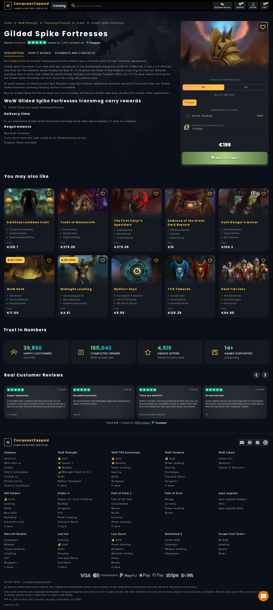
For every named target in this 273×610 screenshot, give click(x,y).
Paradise (63, 553)
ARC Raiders (12, 493)
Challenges (172, 472)
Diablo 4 (63, 493)
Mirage (169, 499)
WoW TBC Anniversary (126, 452)
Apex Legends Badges (232, 499)
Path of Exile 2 (121, 493)
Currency (117, 517)
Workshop (10, 517)
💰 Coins (9, 499)
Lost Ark (63, 534)
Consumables (119, 503)
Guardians (64, 562)
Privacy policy (13, 481)
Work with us (12, 463)
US (246, 87)
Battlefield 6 (173, 534)
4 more (115, 485)
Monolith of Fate (122, 553)
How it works (39, 53)
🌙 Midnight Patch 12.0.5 (74, 472)
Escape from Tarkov (232, 534)
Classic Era (226, 458)
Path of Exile (174, 493)
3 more (62, 526)
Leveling (9, 503)
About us (10, 458)
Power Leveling (121, 467)
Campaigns (11, 539)
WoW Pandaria (174, 452)
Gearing (116, 472)
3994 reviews (142, 422)
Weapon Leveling (176, 548)
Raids (61, 476)
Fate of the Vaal (121, 499)
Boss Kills (10, 512)
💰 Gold (63, 458)
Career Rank (172, 539)
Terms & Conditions (17, 485)
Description (14, 53)
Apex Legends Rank (231, 508)
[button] (253, 5)
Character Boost (175, 476)
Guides (8, 467)
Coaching (10, 553)
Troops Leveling (14, 548)
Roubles (224, 539)
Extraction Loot (14, 521)
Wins (222, 503)
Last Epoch (118, 534)
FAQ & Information (16, 472)
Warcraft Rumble (15, 534)
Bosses (115, 508)
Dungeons (117, 481)
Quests (223, 548)
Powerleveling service (72, 137)
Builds (115, 512)
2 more (8, 526)
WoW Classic (227, 452)
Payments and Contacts (75, 53)
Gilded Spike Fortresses (25, 60)
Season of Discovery (232, 467)
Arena (115, 558)
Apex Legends (228, 493)
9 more (62, 485)
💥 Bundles (65, 467)
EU (203, 87)
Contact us (11, 476)
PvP (60, 512)
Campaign (171, 544)
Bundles (63, 503)
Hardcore (224, 463)
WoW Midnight (67, 452)
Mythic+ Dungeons (69, 481)
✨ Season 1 (65, 463)
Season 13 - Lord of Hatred (75, 499)
